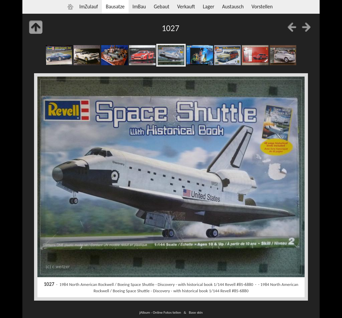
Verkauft (186, 6)
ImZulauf (88, 6)
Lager (208, 6)
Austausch (233, 6)
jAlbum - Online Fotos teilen (160, 312)
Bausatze (115, 6)
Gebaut (161, 6)
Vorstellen (262, 6)
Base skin (196, 312)
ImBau (139, 6)
